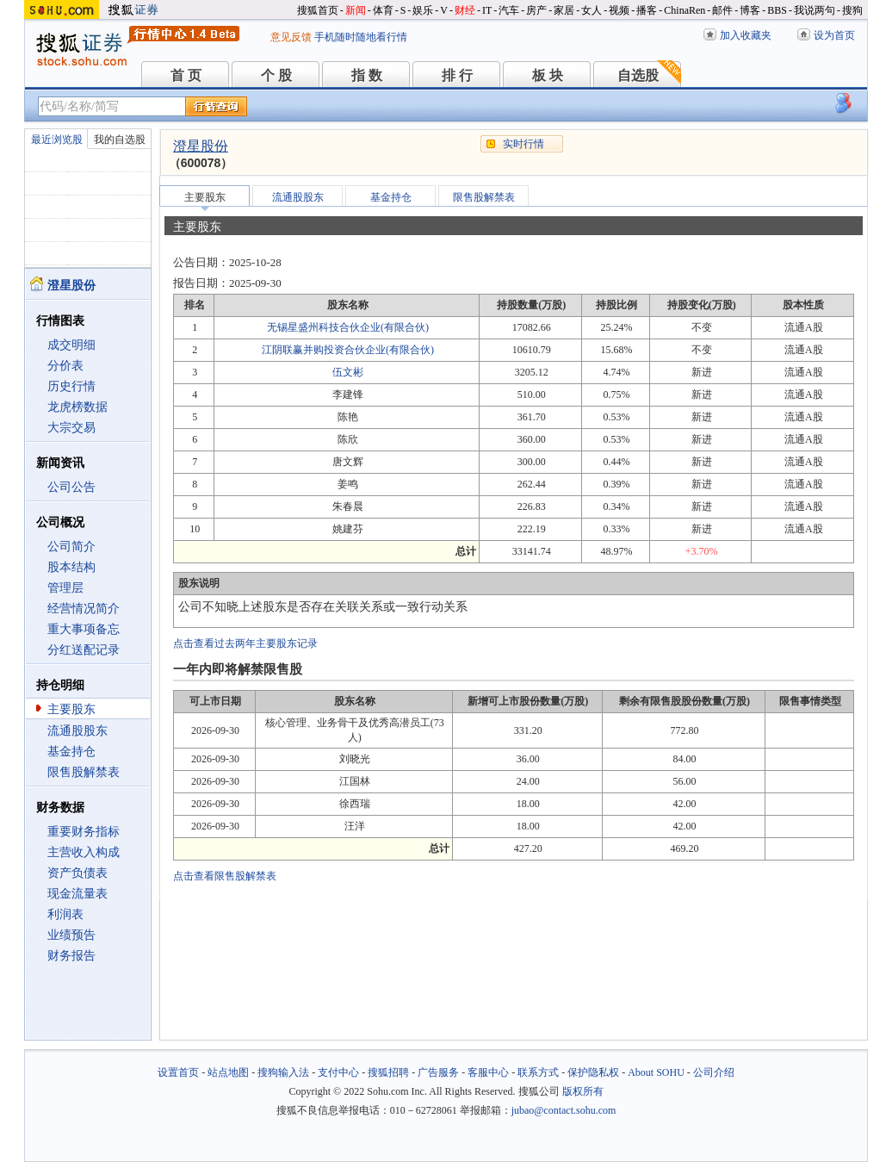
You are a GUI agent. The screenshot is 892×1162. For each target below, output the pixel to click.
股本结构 (71, 567)
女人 (591, 10)
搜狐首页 (317, 10)
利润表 (65, 914)
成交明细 (71, 345)
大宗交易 (71, 427)
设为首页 (834, 35)
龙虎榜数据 (77, 407)
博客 (750, 10)
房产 (536, 10)
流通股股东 (77, 730)
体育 (383, 10)
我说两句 (814, 10)
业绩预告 (71, 935)
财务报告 (71, 955)
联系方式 (538, 1072)
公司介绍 (713, 1072)
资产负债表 (77, 873)
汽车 (509, 10)
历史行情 (71, 386)
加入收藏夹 (745, 35)
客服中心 (488, 1072)
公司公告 (71, 487)
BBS (777, 10)
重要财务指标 (83, 831)
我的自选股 (120, 140)
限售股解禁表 (83, 772)
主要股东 (71, 709)
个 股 (276, 75)
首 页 (185, 75)
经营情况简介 (83, 608)
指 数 (366, 75)
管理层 (65, 587)
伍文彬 (347, 372)
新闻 (355, 10)
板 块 (547, 75)
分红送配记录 (83, 649)
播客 (646, 10)
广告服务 (438, 1072)
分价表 (65, 365)
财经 (465, 10)
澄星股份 (200, 146)
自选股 (638, 75)
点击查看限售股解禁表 (224, 876)
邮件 (722, 10)
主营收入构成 (83, 852)
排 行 (457, 75)
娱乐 (422, 10)
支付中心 (338, 1072)
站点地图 (228, 1072)
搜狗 (852, 10)
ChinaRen (684, 10)
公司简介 (71, 546)
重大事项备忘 (83, 629)
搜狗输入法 (283, 1072)
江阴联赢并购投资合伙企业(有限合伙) (348, 350)
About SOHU (656, 1072)
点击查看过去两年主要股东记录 (245, 643)
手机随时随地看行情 (360, 37)
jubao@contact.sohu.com (563, 1110)
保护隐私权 (593, 1072)
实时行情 (523, 144)
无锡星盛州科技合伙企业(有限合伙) (348, 327)
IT (487, 10)
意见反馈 (291, 37)
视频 (619, 10)
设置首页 (178, 1072)
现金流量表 (77, 893)
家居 (564, 10)
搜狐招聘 (388, 1072)
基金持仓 (71, 751)
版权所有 (583, 1091)
